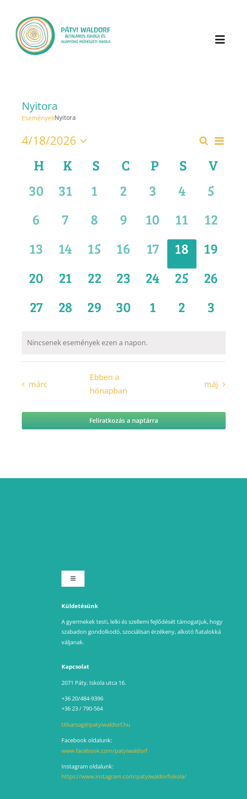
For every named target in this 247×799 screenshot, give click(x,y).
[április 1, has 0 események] (94, 196)
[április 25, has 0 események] (181, 283)
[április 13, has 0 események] (36, 254)
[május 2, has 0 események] (181, 312)
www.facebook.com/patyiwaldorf (104, 751)
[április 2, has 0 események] (123, 196)
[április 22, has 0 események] (94, 283)
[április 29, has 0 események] (94, 312)
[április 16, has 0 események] (123, 254)
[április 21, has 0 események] (65, 283)
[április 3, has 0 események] (152, 196)
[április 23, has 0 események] (123, 283)
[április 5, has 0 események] (211, 196)
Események (38, 118)
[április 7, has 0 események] (65, 224)
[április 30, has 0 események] (123, 312)
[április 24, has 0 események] (152, 283)
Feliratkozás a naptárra (123, 421)
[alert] (124, 342)
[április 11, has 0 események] (181, 224)
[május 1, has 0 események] (152, 312)
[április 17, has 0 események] (152, 254)
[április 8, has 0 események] (94, 224)
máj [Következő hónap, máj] (211, 384)
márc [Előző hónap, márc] (38, 384)
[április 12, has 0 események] (211, 224)
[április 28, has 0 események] (65, 312)
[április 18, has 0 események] (181, 254)
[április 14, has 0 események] (65, 254)
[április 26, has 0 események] (211, 283)
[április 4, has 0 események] (181, 196)
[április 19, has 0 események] (211, 254)
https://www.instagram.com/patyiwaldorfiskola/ (123, 776)
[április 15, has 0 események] (94, 254)
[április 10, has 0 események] (152, 224)
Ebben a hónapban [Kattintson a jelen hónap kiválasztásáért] (108, 384)
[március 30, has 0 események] (36, 196)
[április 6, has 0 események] (36, 224)
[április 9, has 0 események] (123, 224)
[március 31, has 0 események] (65, 196)
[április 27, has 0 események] (36, 312)
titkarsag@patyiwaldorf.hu (95, 724)
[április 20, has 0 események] (36, 283)
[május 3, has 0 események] (211, 312)
